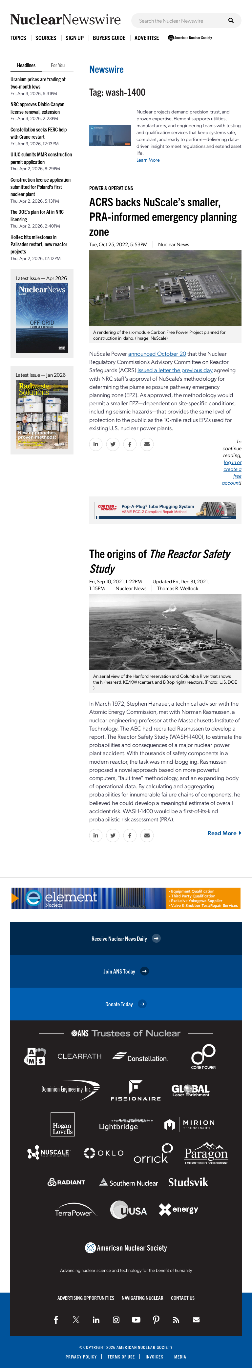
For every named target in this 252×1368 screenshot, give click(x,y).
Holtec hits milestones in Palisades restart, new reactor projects (38, 244)
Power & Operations (111, 188)
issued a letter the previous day (175, 369)
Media (180, 1356)
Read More (225, 832)
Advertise (147, 37)
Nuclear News (173, 244)
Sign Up (75, 37)
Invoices (154, 1356)
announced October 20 (157, 353)
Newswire (106, 69)
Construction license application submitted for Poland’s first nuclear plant (40, 186)
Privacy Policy (81, 1356)
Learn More (148, 159)
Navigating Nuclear (142, 1298)
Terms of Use (121, 1356)
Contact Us (183, 1298)
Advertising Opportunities (85, 1298)
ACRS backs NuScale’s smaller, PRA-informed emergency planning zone (163, 216)
